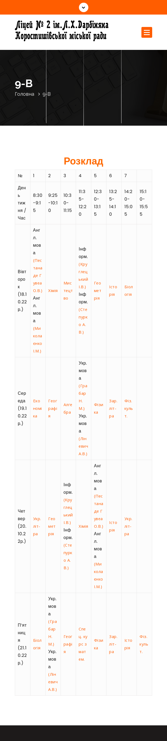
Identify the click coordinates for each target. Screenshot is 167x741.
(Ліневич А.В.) (83, 446)
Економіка (37, 408)
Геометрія (98, 290)
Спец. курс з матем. (83, 644)
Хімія (53, 290)
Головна (24, 94)
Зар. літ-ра (113, 408)
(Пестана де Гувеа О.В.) (38, 275)
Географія (52, 408)
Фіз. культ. (128, 408)
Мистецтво (68, 290)
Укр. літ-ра (37, 526)
